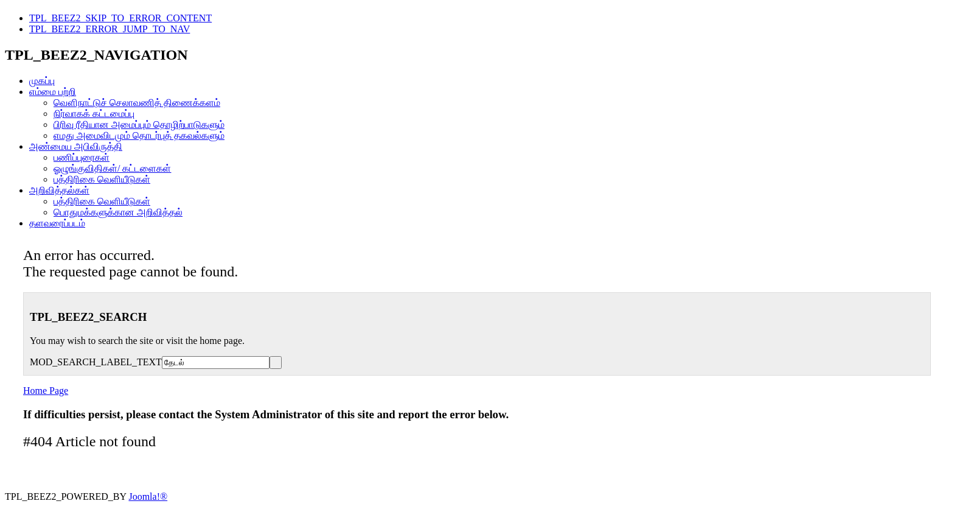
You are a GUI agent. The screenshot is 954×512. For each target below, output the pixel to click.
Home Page (45, 390)
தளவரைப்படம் (57, 223)
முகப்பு (42, 80)
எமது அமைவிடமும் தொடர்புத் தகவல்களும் (139, 135)
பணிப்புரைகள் (82, 157)
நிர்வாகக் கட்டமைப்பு (94, 113)
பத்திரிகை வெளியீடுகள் (102, 179)
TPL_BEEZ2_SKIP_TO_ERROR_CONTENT (120, 18)
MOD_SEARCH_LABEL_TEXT (96, 362)
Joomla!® (147, 496)
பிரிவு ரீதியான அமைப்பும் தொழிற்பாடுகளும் (139, 124)
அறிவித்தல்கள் (59, 190)
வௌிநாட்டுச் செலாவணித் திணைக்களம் (137, 102)
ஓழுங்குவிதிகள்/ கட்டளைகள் (112, 168)
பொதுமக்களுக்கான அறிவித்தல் (118, 212)
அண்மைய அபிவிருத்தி (75, 146)
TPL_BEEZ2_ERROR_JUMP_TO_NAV (109, 29)
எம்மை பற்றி (52, 91)
